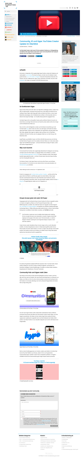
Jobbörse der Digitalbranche (47, 446)
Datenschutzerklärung (41, 424)
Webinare (9, 25)
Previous (63, 92)
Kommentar (23, 400)
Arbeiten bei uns (65, 442)
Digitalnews (8, 16)
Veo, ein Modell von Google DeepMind (28, 206)
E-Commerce (22, 442)
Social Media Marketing (30, 36)
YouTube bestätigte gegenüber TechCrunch (29, 154)
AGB (63, 447)
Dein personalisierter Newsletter (48, 439)
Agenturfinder (44, 437)
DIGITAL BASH (10, 37)
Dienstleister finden (45, 444)
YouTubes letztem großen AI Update (39, 174)
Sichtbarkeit (22, 80)
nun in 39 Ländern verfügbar (33, 76)
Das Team (64, 441)
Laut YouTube (29, 75)
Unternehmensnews (10, 18)
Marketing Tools (23, 446)
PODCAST (9, 39)
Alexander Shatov (71, 36)
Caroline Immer (68, 41)
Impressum (64, 444)
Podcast (42, 449)
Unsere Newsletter (10, 19)
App (27, 128)
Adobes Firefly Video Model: (39, 236)
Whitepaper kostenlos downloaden (48, 441)
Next (78, 92)
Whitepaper (10, 23)
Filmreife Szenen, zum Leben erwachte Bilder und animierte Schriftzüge (39, 238)
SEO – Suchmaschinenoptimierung (27, 439)
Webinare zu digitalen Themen (47, 442)
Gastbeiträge (65, 439)
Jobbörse (9, 29)
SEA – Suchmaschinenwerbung (26, 441)
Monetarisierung (23, 164)
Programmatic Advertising (25, 444)
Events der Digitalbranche (46, 447)
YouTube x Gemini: (39, 361)
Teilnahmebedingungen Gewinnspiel (70, 449)
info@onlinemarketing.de (46, 420)
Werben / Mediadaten (67, 437)
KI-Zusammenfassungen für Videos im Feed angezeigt (39, 362)
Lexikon (7, 21)
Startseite (22, 36)
